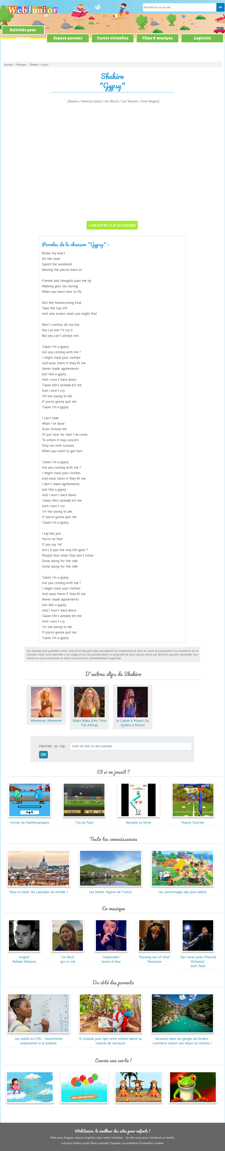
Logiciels (202, 38)
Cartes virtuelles (112, 38)
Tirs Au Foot (84, 820)
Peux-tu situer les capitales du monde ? (38, 889)
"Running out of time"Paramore (154, 957)
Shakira (34, 64)
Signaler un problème (124, 1143)
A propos (66, 1143)
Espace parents (67, 38)
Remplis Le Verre (138, 820)
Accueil (8, 64)
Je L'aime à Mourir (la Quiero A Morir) (132, 720)
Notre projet (81, 1143)
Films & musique (157, 38)
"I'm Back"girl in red (67, 957)
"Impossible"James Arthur (111, 957)
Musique (21, 64)
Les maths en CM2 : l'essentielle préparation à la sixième (38, 1038)
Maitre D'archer (193, 820)
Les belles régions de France (110, 889)
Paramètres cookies (152, 1143)
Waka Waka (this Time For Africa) (89, 720)
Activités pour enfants (23, 34)
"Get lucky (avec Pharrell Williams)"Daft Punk (198, 959)
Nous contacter (100, 1143)
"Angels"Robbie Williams (24, 957)
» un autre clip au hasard (112, 225)
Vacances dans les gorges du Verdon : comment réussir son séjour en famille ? (182, 1038)
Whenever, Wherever (46, 718)
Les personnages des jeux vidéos (182, 889)
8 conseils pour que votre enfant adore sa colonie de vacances (110, 1038)
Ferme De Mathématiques (29, 820)
